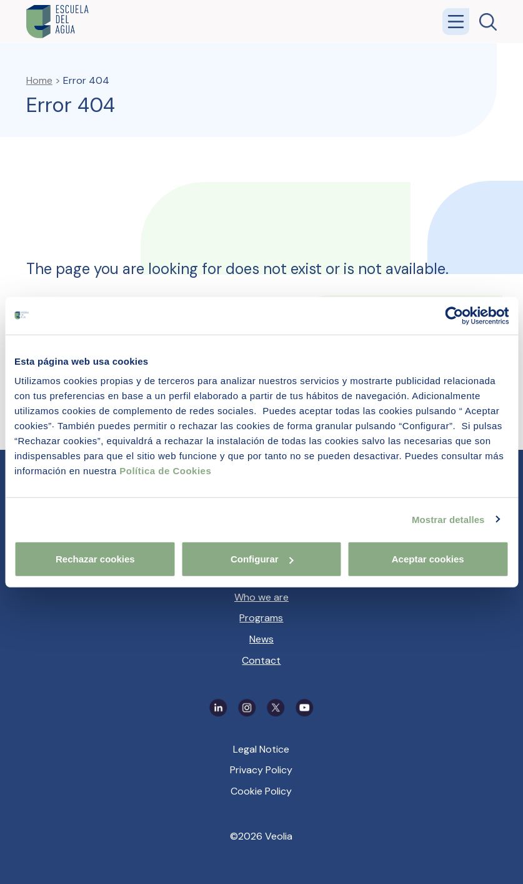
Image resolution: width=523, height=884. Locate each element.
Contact (261, 660)
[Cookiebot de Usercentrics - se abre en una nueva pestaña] (454, 315)
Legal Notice (261, 749)
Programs (261, 617)
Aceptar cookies (428, 559)
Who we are (261, 597)
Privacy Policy (261, 769)
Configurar (262, 559)
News (261, 639)
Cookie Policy (261, 791)
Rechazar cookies (95, 559)
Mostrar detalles (448, 519)
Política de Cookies (165, 470)
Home (39, 80)
